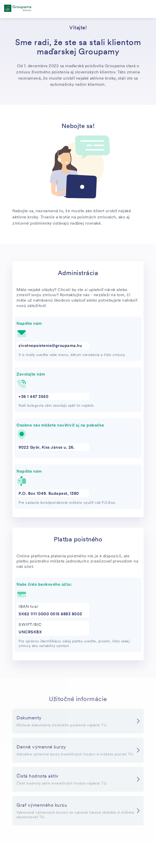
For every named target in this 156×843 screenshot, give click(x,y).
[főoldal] (17, 9)
